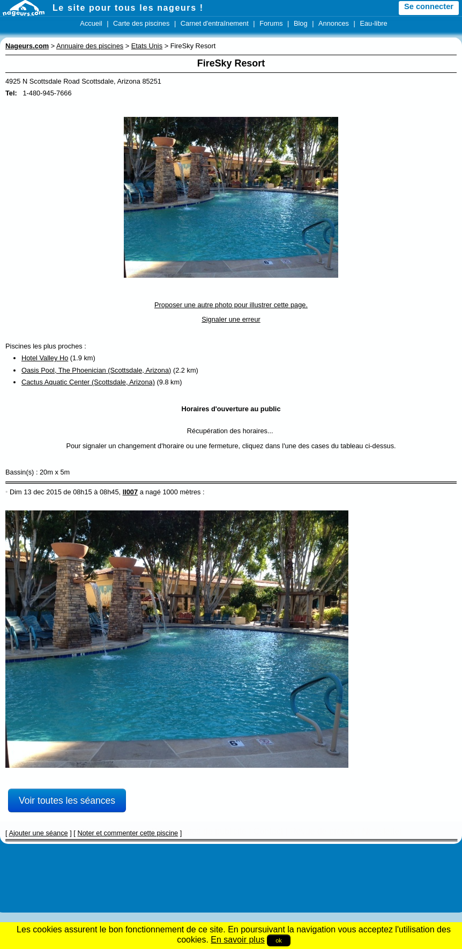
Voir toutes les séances (67, 800)
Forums (270, 23)
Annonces (333, 23)
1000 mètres (181, 492)
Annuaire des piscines (89, 46)
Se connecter (428, 6)
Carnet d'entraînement (215, 23)
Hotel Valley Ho (44, 358)
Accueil (91, 23)
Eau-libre (373, 23)
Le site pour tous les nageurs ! (128, 7)
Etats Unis (146, 46)
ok (278, 940)
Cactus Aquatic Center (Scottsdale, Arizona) (88, 382)
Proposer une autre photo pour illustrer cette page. (231, 305)
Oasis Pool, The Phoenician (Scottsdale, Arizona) (96, 370)
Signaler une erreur (231, 319)
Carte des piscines (141, 23)
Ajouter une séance (38, 833)
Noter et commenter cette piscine (127, 833)
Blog (301, 23)
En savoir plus (238, 939)
